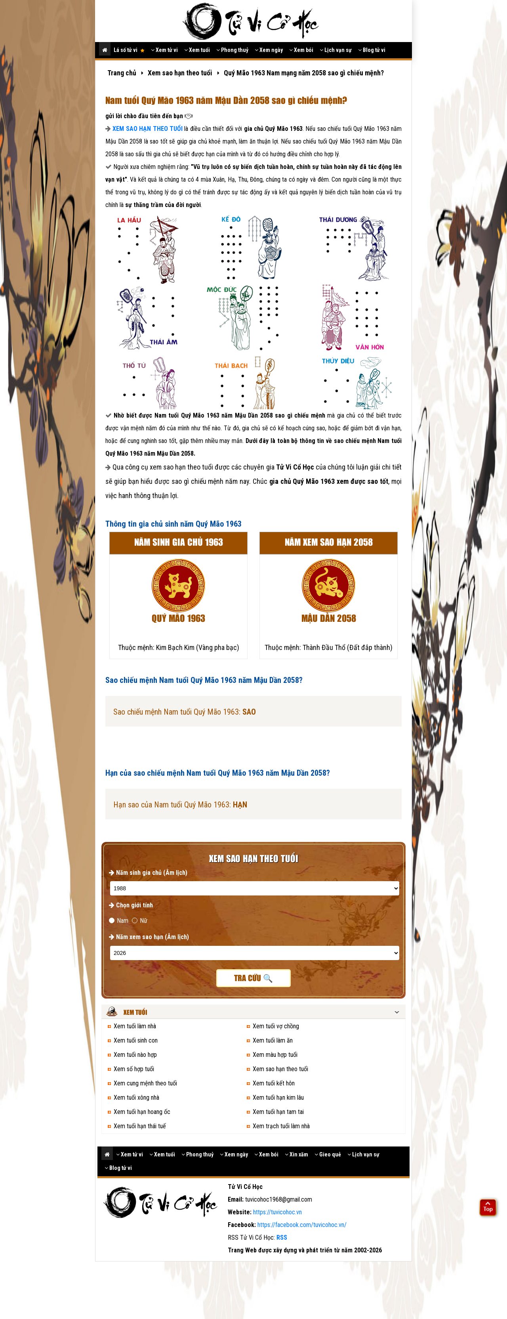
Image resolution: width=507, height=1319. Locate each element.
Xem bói (301, 50)
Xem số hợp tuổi (134, 1069)
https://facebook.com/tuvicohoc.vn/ (302, 1225)
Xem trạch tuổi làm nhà (281, 1126)
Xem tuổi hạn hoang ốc (142, 1112)
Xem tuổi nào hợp (135, 1054)
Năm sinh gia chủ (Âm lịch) (148, 872)
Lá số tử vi (129, 50)
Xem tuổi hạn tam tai (278, 1112)
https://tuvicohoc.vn (277, 1212)
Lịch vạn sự (336, 50)
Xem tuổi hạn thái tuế (140, 1126)
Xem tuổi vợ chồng (276, 1026)
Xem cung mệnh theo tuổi (145, 1083)
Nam (118, 920)
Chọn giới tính (131, 905)
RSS (281, 1237)
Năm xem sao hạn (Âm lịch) (149, 937)
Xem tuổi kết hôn (274, 1083)
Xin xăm (296, 1154)
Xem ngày (269, 50)
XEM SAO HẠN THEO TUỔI (147, 128)
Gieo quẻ (327, 1154)
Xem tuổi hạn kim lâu (278, 1097)
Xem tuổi (197, 50)
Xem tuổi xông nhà (136, 1097)
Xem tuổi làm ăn (273, 1040)
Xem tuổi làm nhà (135, 1026)
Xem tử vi (164, 50)
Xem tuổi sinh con (136, 1040)
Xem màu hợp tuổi (275, 1054)
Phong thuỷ (232, 50)
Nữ (139, 920)
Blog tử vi (371, 50)
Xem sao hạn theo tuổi (280, 1069)
